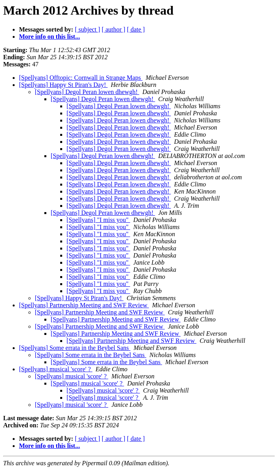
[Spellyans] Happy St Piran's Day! (63, 84)
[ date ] (136, 29)
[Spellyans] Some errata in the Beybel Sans (74, 347)
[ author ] (114, 29)
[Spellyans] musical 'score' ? (55, 369)
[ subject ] (87, 29)
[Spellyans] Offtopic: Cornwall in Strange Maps (81, 77)
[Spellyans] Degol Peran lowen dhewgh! (87, 91)
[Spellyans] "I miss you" (98, 219)
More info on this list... (49, 36)
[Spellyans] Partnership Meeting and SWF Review (84, 305)
